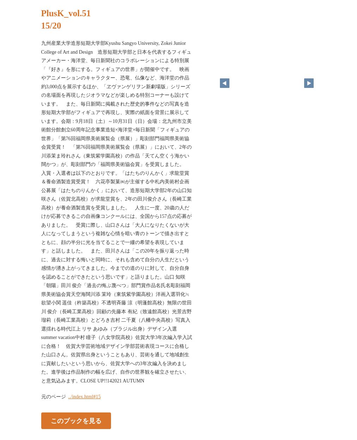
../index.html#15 (84, 396)
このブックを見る (76, 420)
